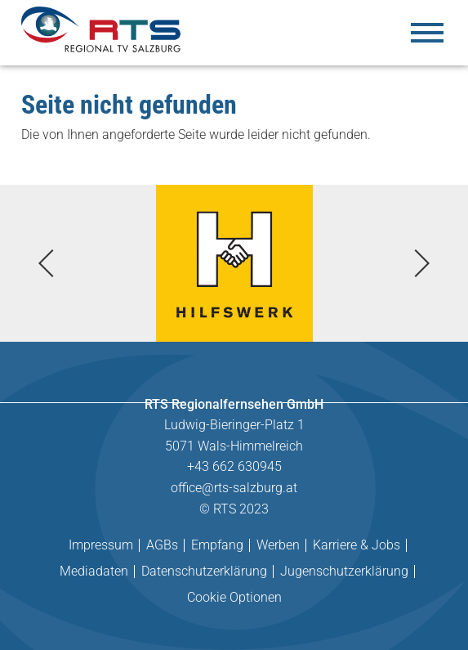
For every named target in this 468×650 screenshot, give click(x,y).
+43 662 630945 (234, 466)
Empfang (217, 545)
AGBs (162, 545)
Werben (278, 545)
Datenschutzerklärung (204, 571)
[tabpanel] (234, 263)
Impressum (101, 545)
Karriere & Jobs (356, 545)
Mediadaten (94, 571)
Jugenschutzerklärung (344, 571)
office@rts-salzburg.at (234, 487)
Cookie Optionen (234, 597)
